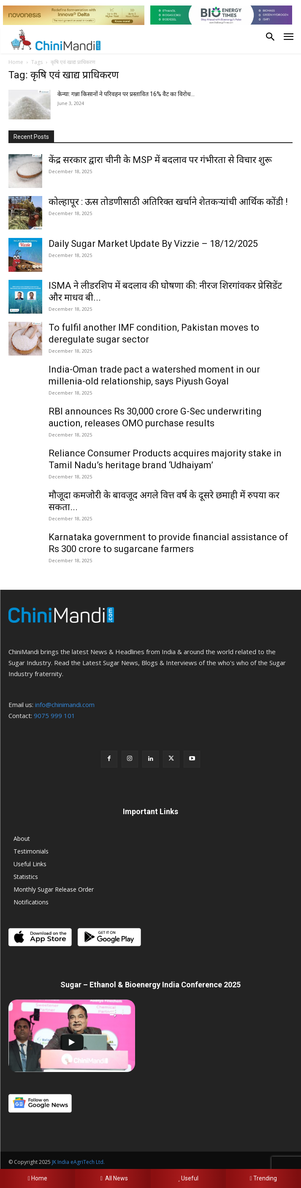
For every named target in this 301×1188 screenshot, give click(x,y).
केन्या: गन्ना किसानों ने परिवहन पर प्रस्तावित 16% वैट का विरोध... (126, 94)
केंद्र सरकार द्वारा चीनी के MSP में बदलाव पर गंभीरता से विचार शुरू (160, 160)
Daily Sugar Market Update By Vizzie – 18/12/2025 (153, 243)
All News (113, 1178)
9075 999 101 (54, 715)
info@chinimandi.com (65, 704)
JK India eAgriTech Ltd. (78, 1162)
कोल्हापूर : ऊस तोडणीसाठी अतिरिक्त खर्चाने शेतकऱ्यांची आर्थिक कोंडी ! (168, 201)
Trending (263, 1178)
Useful (188, 1178)
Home (15, 62)
